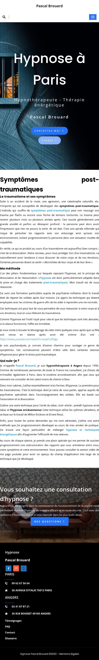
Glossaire (11, 638)
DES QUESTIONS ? (49, 521)
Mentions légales (69, 654)
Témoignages (13, 620)
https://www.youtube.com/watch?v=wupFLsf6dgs (29, 339)
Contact (10, 632)
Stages (49, 140)
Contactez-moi (49, 130)
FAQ (7, 626)
